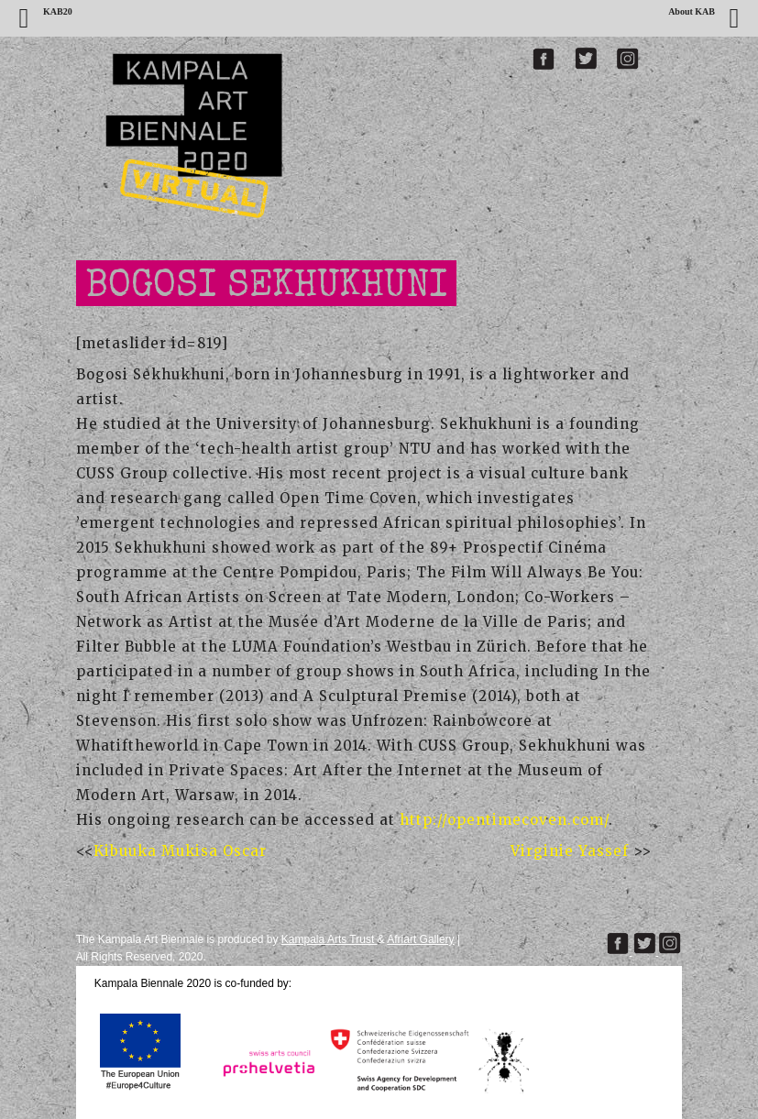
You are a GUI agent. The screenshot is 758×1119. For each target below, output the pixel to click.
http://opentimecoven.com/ (504, 819)
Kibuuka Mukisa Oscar (180, 851)
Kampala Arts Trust (329, 939)
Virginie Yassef (572, 851)
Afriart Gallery (420, 939)
